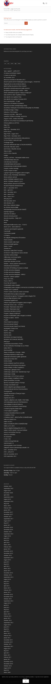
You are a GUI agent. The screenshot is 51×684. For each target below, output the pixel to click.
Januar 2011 (7, 659)
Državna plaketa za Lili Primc (11, 123)
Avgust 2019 (7, 499)
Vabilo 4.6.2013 (8, 421)
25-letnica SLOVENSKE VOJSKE (12, 73)
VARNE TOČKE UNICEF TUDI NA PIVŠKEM (15, 430)
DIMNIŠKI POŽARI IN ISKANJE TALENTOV (15, 116)
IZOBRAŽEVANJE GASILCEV (11, 159)
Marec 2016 (7, 544)
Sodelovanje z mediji (9, 374)
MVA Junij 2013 (8, 198)
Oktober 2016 (8, 531)
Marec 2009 (7, 672)
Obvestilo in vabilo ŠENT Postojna (13, 250)
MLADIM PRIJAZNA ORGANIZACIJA (13, 185)
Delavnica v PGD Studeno (11, 112)
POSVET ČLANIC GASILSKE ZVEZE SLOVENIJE (16, 291)
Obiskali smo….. (8, 248)
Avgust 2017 (7, 521)
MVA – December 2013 (10, 192)
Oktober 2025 (8, 486)
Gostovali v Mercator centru (11, 146)
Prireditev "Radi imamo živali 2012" (13, 307)
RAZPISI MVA (7, 333)
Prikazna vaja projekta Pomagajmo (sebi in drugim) (18, 302)
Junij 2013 (6, 607)
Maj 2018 (6, 503)
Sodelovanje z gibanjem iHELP (12, 369)
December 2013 (8, 594)
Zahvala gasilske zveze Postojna (13, 445)
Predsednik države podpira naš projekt (14, 294)
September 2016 (8, 534)
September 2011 (8, 646)
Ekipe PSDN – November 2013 (12, 136)
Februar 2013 (7, 616)
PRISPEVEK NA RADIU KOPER (12, 311)
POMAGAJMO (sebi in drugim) (12, 285)
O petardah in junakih (9, 233)
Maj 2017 (6, 523)
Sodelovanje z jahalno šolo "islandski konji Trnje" (17, 372)
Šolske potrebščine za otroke (12, 380)
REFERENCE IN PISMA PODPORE (13, 337)
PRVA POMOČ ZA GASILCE (11, 322)
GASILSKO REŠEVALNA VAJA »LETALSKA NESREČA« (18, 144)
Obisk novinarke (8, 240)
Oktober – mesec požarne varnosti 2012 (15, 263)
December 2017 (8, 512)
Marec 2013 (7, 614)
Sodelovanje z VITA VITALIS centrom (14, 376)
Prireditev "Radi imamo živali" (12, 309)
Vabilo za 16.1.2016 (9, 426)
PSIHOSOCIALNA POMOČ (11, 324)
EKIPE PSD (7, 127)
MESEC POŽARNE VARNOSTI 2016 (13, 179)
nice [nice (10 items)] (8, 63)
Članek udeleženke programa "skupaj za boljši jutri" (18, 92)
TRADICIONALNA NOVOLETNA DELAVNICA (16, 389)
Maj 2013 (6, 609)
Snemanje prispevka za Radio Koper (14, 354)
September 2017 (8, 518)
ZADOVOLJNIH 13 (9, 443)
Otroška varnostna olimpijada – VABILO (14, 274)
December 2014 (8, 573)
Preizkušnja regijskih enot (11, 300)
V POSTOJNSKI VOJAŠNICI (11, 410)
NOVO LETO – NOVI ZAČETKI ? (12, 227)
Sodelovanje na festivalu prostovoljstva (14, 365)
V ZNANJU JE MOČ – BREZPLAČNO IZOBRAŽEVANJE (18, 417)
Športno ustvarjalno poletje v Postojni (14, 382)
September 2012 (8, 622)
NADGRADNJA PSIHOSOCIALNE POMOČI (15, 209)
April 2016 (6, 542)
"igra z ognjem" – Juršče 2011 (12, 71)
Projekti (6, 320)
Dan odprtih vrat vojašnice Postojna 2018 (15, 99)
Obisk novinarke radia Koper (11, 242)
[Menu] (46, 3)
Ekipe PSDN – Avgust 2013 (11, 133)
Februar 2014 (7, 590)
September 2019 (8, 497)
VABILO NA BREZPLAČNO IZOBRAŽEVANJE (15, 423)
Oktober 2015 (8, 555)
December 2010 (8, 661)
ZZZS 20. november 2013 (11, 454)
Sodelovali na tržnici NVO (10, 359)
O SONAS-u (7, 235)
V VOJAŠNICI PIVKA (9, 415)
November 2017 (8, 514)
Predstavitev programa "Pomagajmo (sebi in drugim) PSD (19, 296)
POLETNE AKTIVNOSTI (10, 283)
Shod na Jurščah (8, 350)
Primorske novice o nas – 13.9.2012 (13, 304)
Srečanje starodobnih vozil (11, 385)
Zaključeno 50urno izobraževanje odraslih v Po (16, 447)
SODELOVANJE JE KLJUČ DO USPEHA (14, 363)
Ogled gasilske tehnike (10, 259)
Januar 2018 (7, 510)
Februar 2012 (7, 635)
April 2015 (6, 566)
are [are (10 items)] (5, 63)
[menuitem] (42, 3)
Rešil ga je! (7, 341)
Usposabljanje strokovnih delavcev (13, 404)
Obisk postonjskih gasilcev (11, 244)
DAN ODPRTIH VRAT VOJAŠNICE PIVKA (15, 95)
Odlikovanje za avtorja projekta (12, 257)
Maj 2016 (6, 540)
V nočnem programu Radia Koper (13, 408)
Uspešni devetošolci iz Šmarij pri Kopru (14, 393)
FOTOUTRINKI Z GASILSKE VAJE (13, 140)
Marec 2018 (7, 505)
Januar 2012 (7, 637)
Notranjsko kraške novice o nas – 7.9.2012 (15, 224)
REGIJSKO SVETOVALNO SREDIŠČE (13, 339)
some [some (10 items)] (12, 63)
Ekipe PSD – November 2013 (12, 129)
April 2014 (6, 586)
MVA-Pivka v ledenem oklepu (12, 205)
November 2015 (8, 553)
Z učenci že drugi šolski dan (11, 441)
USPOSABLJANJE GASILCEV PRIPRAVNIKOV (16, 402)
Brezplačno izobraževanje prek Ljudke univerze (17, 88)
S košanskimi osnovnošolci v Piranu (13, 343)
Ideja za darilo (8, 151)
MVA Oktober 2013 (9, 203)
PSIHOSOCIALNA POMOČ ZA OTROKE (14, 326)
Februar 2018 (7, 508)
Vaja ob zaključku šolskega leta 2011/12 (15, 428)
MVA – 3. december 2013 (11, 188)
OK (25, 681)
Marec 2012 (7, 633)
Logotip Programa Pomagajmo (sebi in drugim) (17, 172)
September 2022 (8, 488)
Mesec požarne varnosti (10, 177)
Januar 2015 (7, 570)
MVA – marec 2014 (9, 196)
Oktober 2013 (8, 599)
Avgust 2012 (7, 624)
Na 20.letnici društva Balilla (11, 207)
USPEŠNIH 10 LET (9, 395)
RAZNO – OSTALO (9, 330)
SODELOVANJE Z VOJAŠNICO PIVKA (13, 378)
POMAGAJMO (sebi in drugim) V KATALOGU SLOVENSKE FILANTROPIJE (23, 287)
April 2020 (6, 495)
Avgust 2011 (7, 648)
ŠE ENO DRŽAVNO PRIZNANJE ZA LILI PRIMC (16, 346)
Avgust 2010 (7, 668)
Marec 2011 (7, 655)
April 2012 (6, 631)
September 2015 (8, 557)
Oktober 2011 (8, 644)
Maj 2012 (6, 629)
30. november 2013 (9, 77)
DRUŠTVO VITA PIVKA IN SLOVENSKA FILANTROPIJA (18, 121)
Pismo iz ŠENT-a (8, 281)
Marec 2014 (7, 588)
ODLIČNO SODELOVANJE (11, 255)
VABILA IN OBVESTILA (10, 419)
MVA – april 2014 (8, 190)
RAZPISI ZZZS (7, 335)
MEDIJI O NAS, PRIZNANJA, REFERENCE (15, 175)
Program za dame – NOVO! (11, 317)
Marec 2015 (7, 568)
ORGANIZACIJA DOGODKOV (11, 265)
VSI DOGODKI (8, 436)
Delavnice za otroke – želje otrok (13, 114)
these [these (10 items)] (19, 63)
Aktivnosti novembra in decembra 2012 (14, 79)
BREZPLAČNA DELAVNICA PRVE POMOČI (15, 86)
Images (6, 155)
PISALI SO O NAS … (9, 278)
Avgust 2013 (7, 603)
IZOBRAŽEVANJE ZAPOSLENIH (12, 164)
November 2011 (8, 642)
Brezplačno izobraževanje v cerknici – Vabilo (16, 90)
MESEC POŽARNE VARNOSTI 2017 (13, 181)
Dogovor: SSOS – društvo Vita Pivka (13, 118)
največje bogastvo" (9, 211)
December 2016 (8, 527)
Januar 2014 (7, 592)
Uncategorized (8, 391)
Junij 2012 (6, 627)
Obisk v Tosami (8, 246)
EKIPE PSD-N (7, 131)
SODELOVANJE (8, 361)
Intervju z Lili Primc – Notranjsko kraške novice (16, 157)
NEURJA (6, 220)
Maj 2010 (6, 670)
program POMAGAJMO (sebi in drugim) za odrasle (17, 315)
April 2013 (6, 612)
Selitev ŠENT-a (8, 348)
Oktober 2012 (8, 620)
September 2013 (8, 601)
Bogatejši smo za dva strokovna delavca (15, 84)
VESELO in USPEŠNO (9, 434)
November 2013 (8, 596)
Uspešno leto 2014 (9, 398)
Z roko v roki (7, 439)
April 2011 (6, 653)
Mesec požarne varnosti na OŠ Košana (14, 183)
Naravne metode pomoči (10, 216)
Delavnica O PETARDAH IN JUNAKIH (14, 103)
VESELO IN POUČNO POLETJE (12, 432)
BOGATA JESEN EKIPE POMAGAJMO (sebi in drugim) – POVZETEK (22, 82)
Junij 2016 (6, 538)
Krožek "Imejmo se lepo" (11, 170)
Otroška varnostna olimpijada (12, 270)
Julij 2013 (6, 605)
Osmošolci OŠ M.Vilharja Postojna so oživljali (16, 268)
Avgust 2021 (7, 490)
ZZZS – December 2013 (10, 449)
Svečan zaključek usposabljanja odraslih (14, 387)
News (5, 222)
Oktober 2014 (8, 575)
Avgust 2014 (7, 579)
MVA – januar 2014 (9, 194)
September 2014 (8, 577)
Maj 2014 (6, 583)
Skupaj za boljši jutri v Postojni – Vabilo (14, 352)
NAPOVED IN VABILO (10, 214)
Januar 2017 (7, 525)
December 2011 (8, 640)
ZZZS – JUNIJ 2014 (9, 452)
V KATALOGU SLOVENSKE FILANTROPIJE (15, 406)
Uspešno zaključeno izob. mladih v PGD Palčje (16, 400)
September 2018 (8, 501)
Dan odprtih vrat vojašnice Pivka (12, 97)
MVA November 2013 (10, 201)
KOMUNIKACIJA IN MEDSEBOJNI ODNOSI (15, 166)
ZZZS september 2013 (10, 456)
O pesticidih (7, 231)
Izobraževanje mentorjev (11, 162)
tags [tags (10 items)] (15, 63)
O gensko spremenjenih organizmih (13, 229)
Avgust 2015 (7, 560)
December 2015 (8, 551)
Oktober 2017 (8, 516)
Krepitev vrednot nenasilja (11, 168)
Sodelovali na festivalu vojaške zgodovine (15, 356)
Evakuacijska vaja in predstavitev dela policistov (17, 138)
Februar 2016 (7, 547)
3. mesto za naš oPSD (10, 75)
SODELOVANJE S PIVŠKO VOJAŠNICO (14, 367)
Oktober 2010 (8, 666)
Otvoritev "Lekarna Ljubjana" (12, 276)
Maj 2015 (6, 564)
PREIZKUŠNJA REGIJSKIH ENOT (12, 298)
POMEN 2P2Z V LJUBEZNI (11, 289)
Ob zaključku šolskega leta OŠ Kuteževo (15, 237)
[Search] (42, 3)
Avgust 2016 (7, 536)
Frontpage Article (8, 142)
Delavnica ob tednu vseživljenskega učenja (15, 105)
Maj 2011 (6, 650)
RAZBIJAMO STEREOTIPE (11, 328)
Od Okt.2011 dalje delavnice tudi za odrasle (16, 253)
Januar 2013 (7, 618)
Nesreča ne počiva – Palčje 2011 (13, 218)
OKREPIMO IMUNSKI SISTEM (12, 261)
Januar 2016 (7, 549)
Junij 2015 (6, 562)
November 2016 (8, 529)
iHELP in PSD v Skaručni (10, 153)
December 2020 (8, 492)
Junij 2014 (6, 581)
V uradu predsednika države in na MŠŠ (14, 413)
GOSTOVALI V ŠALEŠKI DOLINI (12, 149)
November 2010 (8, 663)
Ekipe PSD (6, 125)
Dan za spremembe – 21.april (12, 101)
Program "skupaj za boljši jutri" (12, 313)
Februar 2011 (7, 657)
